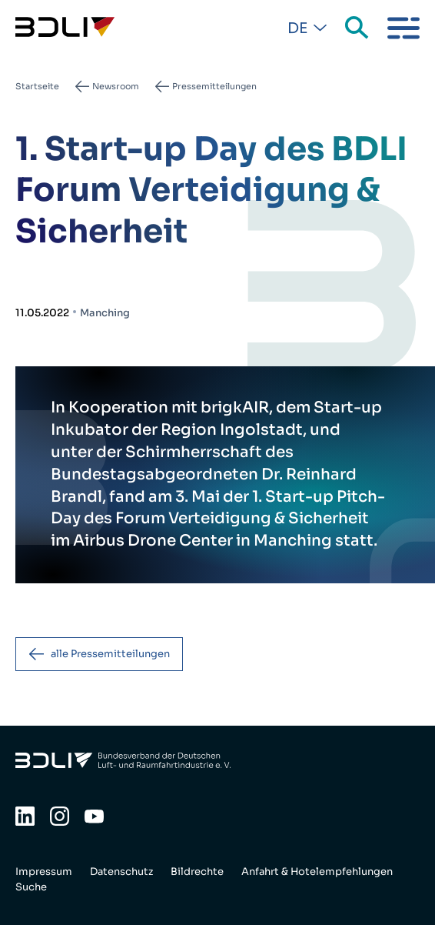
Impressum (43, 871)
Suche (358, 28)
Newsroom (115, 86)
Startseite (37, 86)
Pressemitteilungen (214, 86)
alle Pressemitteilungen (110, 653)
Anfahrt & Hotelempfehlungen (317, 871)
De (297, 28)
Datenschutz (121, 871)
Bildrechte (197, 871)
